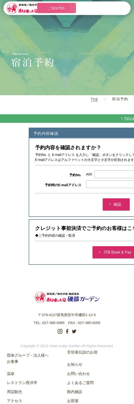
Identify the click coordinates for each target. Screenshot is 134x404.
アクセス (14, 401)
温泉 (10, 373)
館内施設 (74, 391)
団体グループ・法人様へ (28, 355)
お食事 (12, 361)
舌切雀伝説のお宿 (82, 352)
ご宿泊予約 (56, 8)
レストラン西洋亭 (22, 382)
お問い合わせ (78, 373)
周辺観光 (14, 391)
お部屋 (73, 401)
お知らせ (74, 364)
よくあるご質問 (80, 382)
